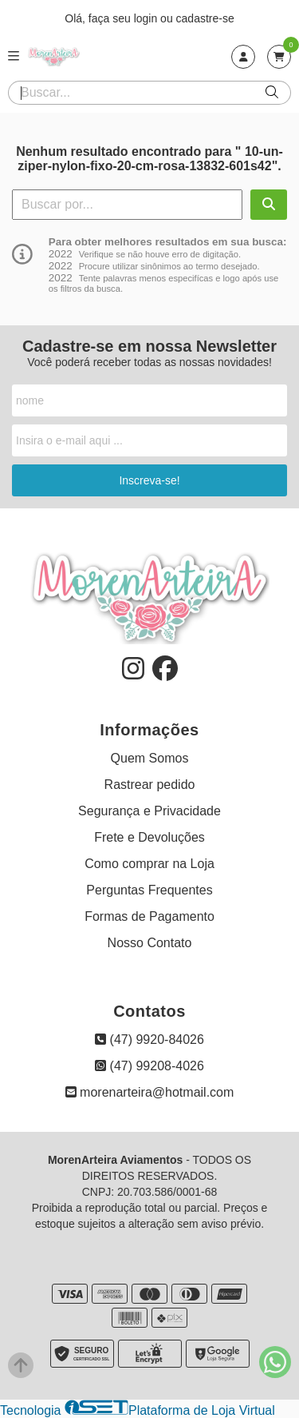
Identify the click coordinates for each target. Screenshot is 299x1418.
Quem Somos (150, 758)
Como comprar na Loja (149, 863)
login (147, 18)
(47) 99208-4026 (149, 1066)
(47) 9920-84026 (149, 1039)
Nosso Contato (150, 943)
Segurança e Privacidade (149, 811)
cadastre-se (205, 18)
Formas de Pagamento (149, 916)
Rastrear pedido (149, 784)
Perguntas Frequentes (149, 890)
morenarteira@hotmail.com (149, 1092)
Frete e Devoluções (149, 837)
